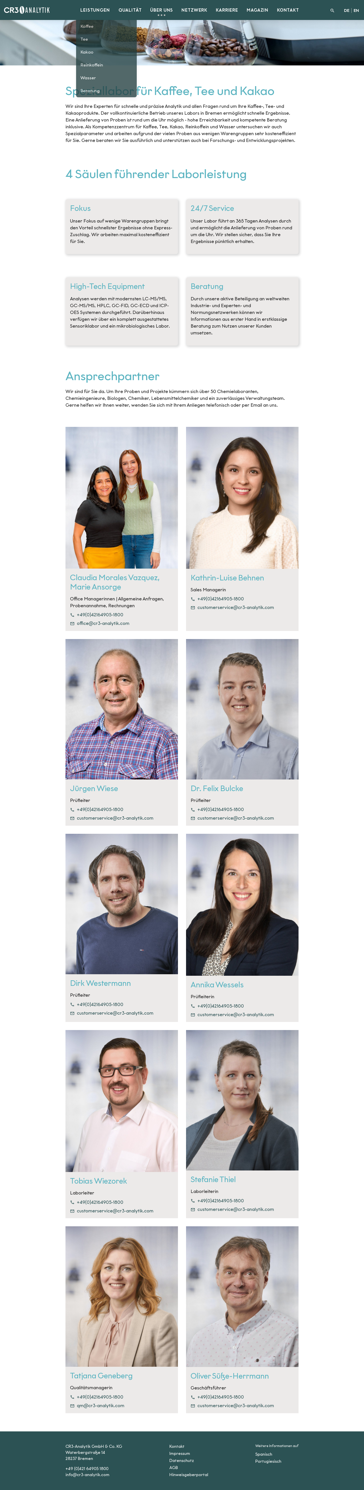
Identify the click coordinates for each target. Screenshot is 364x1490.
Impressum (179, 1453)
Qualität (130, 10)
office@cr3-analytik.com (99, 623)
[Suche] (332, 10)
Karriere (227, 10)
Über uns (161, 10)
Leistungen (95, 10)
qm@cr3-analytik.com (97, 1405)
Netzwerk (194, 10)
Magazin (257, 10)
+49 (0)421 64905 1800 (86, 1468)
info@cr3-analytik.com (87, 1474)
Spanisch (263, 1454)
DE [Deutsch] (346, 10)
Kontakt (288, 10)
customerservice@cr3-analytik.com (232, 607)
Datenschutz (181, 1460)
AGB (173, 1467)
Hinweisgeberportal (188, 1474)
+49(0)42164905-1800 (96, 615)
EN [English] (356, 10)
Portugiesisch (268, 1461)
